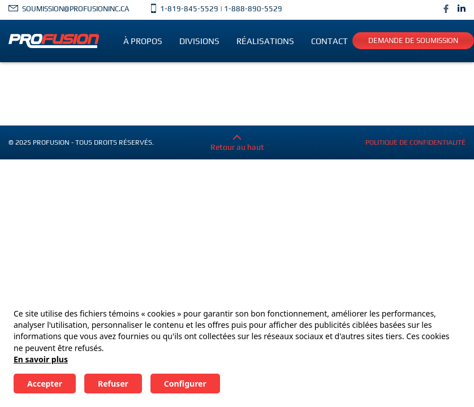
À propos (142, 41)
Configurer (185, 383)
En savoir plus (41, 359)
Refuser (113, 383)
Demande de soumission (413, 40)
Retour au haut (237, 142)
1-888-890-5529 (253, 9)
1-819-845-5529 (189, 9)
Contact (329, 41)
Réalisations (265, 41)
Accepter (44, 383)
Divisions (199, 41)
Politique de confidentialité (415, 142)
